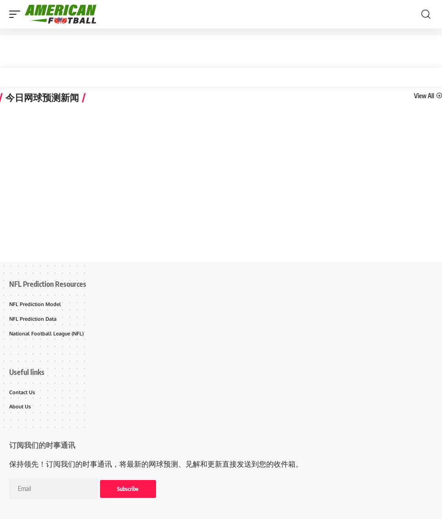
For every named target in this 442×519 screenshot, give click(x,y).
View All (424, 95)
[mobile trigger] (17, 14)
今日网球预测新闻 (42, 97)
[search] (426, 14)
